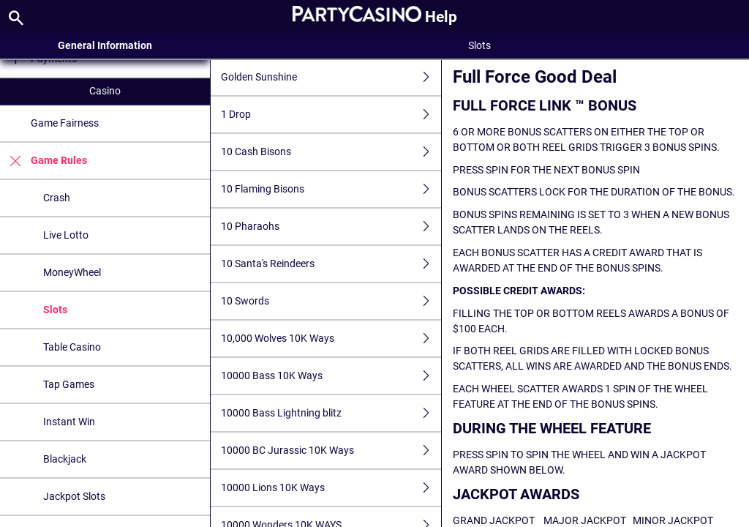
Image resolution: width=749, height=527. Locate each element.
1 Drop (331, 114)
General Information (105, 45)
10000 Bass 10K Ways (331, 376)
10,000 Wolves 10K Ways (331, 338)
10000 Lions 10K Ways (331, 488)
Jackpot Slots (74, 496)
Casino (105, 91)
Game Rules (43, 161)
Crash (56, 197)
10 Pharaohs (331, 226)
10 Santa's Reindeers (331, 264)
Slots (55, 309)
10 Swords (331, 301)
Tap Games (68, 384)
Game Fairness (65, 123)
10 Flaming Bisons (331, 189)
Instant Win (69, 421)
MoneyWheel (72, 272)
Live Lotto (66, 235)
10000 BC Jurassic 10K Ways (331, 450)
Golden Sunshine (331, 77)
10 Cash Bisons (331, 152)
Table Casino (72, 347)
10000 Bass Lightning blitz (331, 413)
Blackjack (64, 459)
